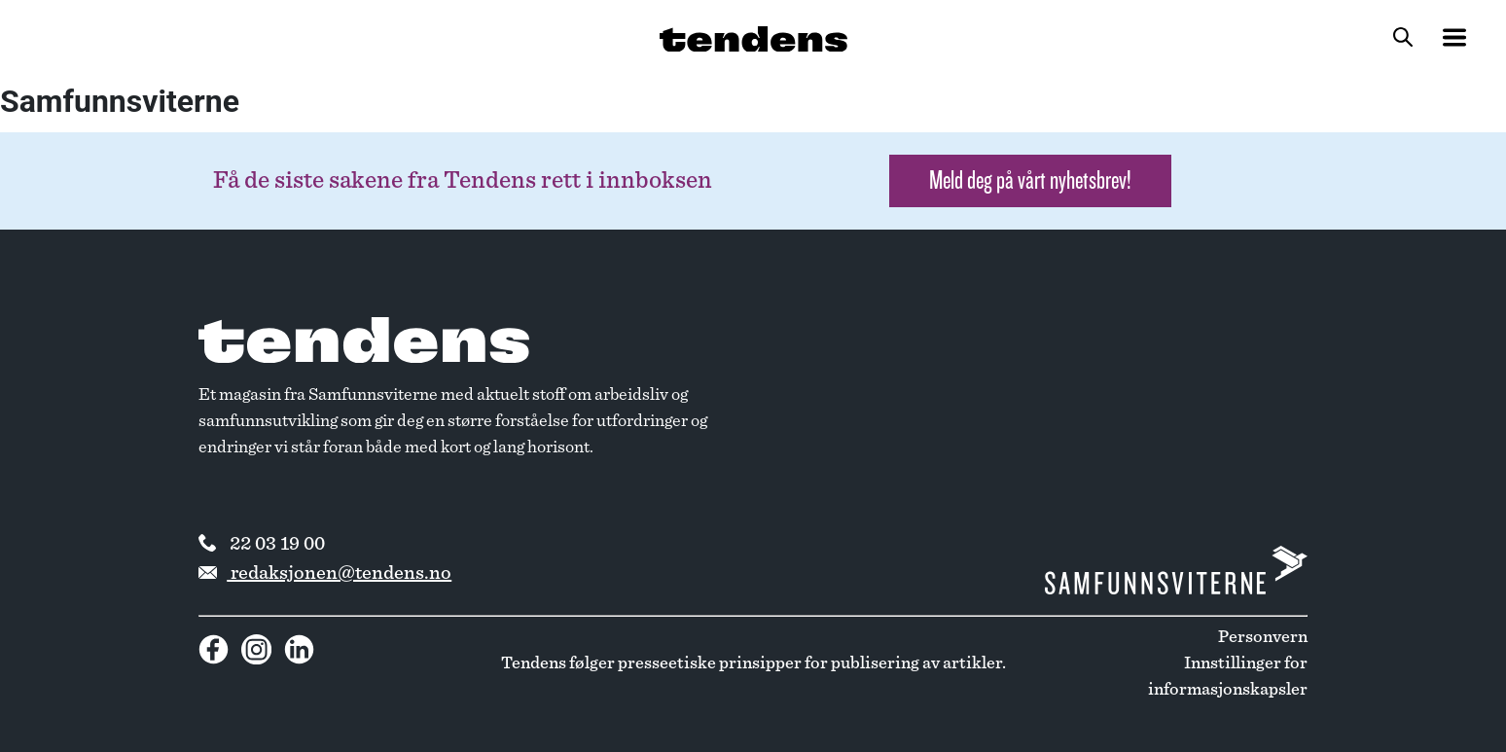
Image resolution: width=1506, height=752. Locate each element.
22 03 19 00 (261, 544)
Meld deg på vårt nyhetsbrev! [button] (1030, 180)
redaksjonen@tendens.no (324, 573)
